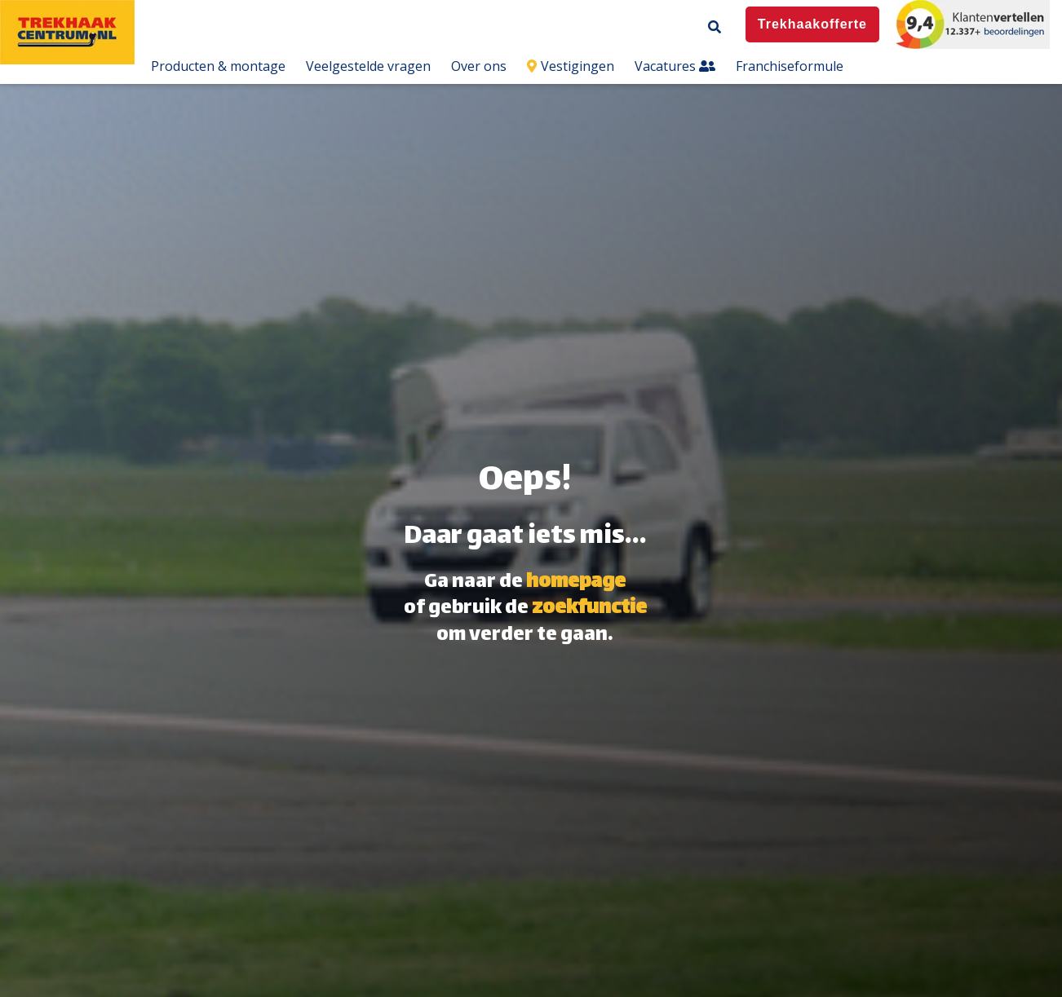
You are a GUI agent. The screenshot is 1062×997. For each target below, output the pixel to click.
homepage (576, 583)
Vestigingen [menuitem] (570, 66)
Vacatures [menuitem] (675, 66)
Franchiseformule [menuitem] (789, 66)
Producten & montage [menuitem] (218, 66)
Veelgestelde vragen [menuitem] (368, 66)
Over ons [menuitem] (479, 66)
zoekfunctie (589, 609)
